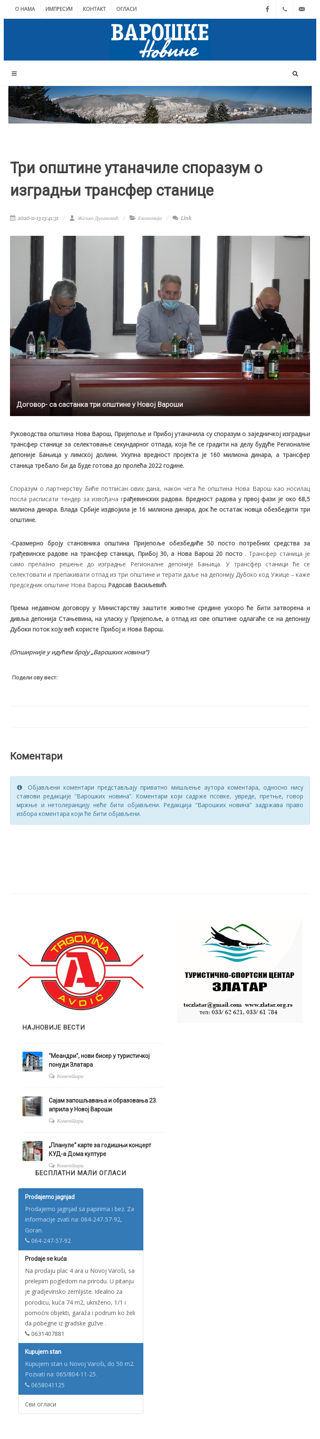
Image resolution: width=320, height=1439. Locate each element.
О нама (25, 9)
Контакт (94, 9)
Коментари (70, 1076)
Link (181, 218)
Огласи (126, 9)
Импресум (58, 9)
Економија (150, 218)
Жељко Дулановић (93, 218)
